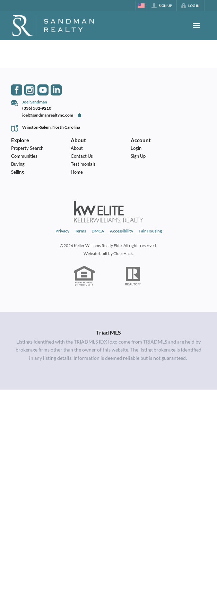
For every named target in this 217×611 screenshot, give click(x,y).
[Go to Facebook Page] (16, 89)
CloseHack (123, 253)
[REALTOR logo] (132, 276)
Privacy (62, 230)
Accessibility (121, 230)
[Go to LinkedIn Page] (56, 89)
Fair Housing (150, 230)
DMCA (98, 230)
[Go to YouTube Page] (43, 89)
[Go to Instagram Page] (29, 89)
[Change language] (141, 5)
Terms (80, 230)
